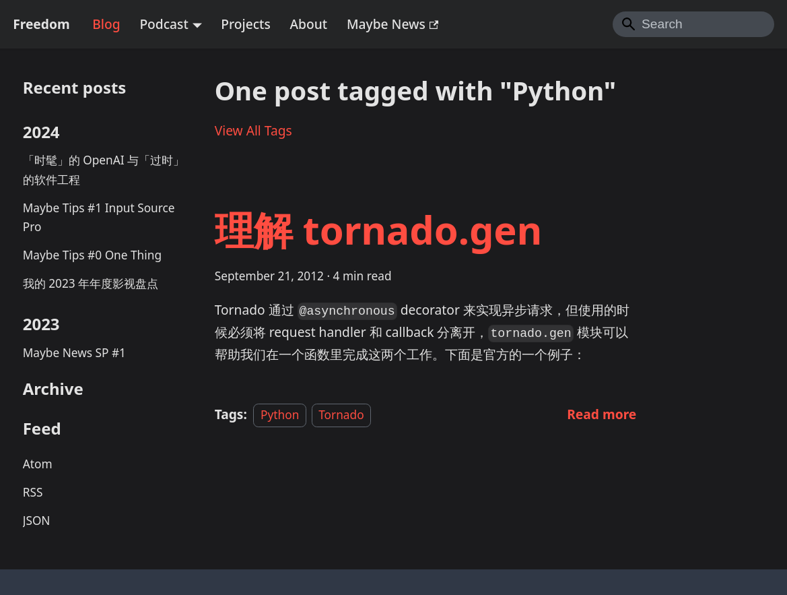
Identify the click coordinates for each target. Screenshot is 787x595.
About (309, 24)
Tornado (341, 414)
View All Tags (253, 130)
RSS (33, 492)
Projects (245, 24)
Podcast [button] (163, 24)
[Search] (693, 24)
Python (280, 414)
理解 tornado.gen (378, 229)
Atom (38, 464)
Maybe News (392, 24)
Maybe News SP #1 (74, 353)
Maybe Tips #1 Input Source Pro (99, 217)
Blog (106, 24)
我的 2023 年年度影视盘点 (90, 283)
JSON (36, 520)
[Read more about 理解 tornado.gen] (601, 414)
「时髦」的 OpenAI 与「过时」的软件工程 (103, 169)
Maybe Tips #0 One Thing (92, 255)
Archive (53, 388)
